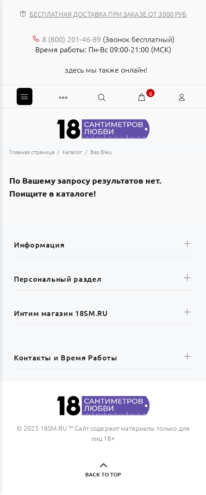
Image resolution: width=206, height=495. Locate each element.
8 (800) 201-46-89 (71, 39)
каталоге (75, 193)
